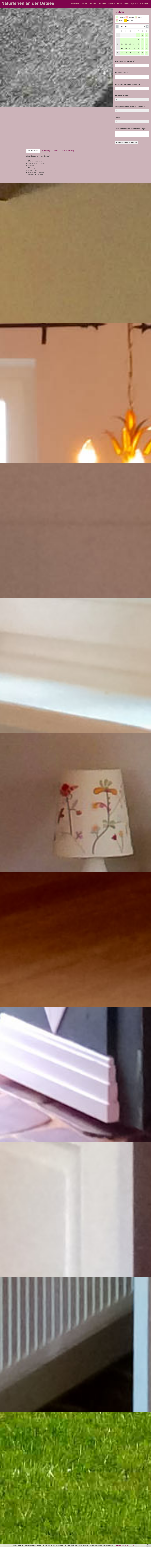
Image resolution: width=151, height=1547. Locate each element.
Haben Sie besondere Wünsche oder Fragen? (130, 129)
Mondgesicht (102, 4)
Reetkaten (92, 4)
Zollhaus (84, 4)
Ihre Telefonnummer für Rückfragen (127, 84)
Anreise (119, 4)
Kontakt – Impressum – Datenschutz (136, 4)
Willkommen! (75, 4)
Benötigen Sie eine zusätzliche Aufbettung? (130, 107)
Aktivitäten (111, 4)
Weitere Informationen (122, 1545)
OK (133, 1545)
